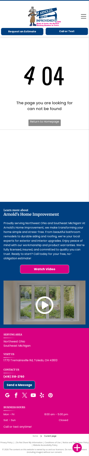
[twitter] (24, 395)
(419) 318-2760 (14, 376)
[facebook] (16, 395)
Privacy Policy (7, 442)
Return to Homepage (44, 122)
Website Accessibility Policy (45, 445)
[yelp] (42, 395)
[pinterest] (50, 395)
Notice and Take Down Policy (76, 442)
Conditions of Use (53, 442)
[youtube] (33, 395)
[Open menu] (83, 16)
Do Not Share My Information (29, 442)
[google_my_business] (7, 395)
